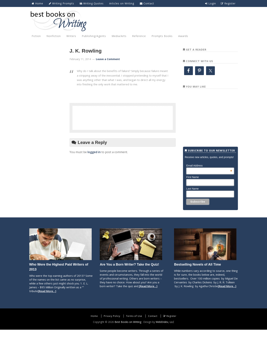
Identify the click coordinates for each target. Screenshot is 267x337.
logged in (94, 152)
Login (210, 3)
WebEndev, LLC (165, 329)
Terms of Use (134, 323)
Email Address (209, 172)
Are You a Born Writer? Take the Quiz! (129, 272)
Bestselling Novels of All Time (197, 272)
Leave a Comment (108, 59)
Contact (152, 323)
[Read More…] (47, 298)
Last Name (192, 196)
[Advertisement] (122, 117)
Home (94, 323)
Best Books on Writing (133, 21)
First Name (192, 184)
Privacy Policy (112, 323)
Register (171, 323)
